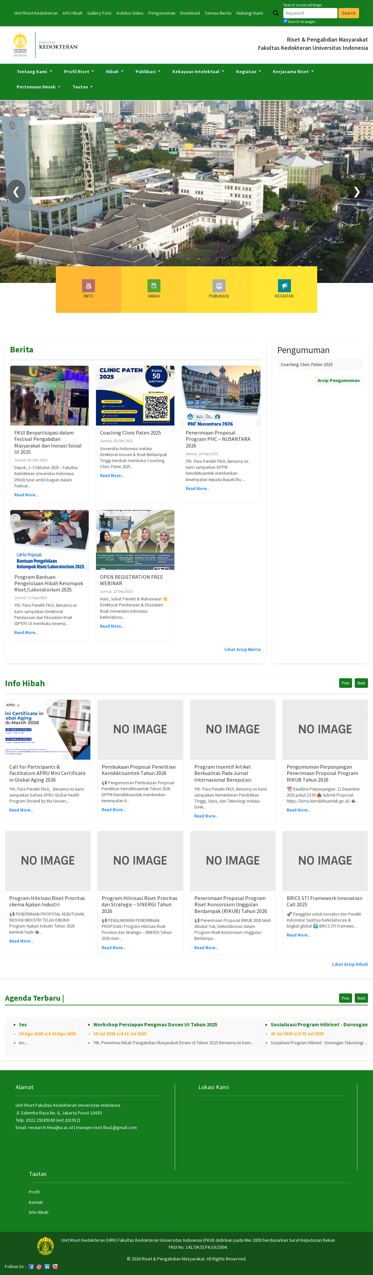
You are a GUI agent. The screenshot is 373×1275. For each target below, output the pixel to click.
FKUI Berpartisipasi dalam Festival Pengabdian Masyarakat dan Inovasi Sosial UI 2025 (48, 442)
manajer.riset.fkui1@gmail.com (106, 1127)
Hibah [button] (113, 71)
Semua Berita (218, 13)
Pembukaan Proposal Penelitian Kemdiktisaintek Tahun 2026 (139, 769)
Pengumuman (161, 13)
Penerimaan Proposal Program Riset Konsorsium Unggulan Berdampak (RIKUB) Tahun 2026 (230, 904)
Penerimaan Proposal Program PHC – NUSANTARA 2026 (218, 438)
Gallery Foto (99, 13)
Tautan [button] (80, 87)
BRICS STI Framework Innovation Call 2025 (324, 901)
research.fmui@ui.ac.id (50, 1127)
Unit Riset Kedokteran (36, 13)
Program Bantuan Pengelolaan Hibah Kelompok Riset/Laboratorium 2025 (48, 583)
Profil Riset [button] (77, 71)
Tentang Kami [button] (32, 71)
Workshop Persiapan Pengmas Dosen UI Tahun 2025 (155, 1024)
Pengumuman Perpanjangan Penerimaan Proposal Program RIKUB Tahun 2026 (322, 773)
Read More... (26, 495)
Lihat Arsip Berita (243, 649)
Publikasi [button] (146, 71)
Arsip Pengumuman (339, 380)
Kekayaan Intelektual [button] (196, 71)
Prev (345, 683)
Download (190, 13)
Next (361, 683)
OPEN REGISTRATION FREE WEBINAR (131, 580)
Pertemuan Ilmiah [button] (36, 87)
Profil (34, 1192)
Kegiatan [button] (246, 71)
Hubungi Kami (249, 13)
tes (23, 1024)
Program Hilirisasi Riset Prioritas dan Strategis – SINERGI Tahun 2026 (139, 904)
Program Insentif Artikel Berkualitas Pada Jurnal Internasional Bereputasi (222, 773)
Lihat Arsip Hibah (350, 964)
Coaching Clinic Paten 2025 (130, 432)
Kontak (36, 1202)
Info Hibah (72, 13)
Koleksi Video (130, 13)
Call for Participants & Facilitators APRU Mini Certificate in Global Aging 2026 (47, 773)
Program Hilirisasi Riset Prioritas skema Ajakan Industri (47, 901)
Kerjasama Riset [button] (291, 71)
